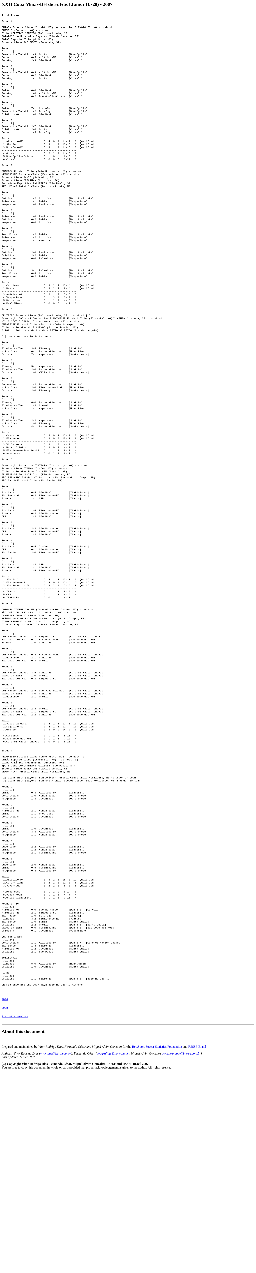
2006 (5, 1196)
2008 (5, 1206)
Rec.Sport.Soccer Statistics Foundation (157, 1247)
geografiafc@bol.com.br (112, 1254)
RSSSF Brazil (197, 1247)
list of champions (15, 1216)
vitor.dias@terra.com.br (55, 1254)
